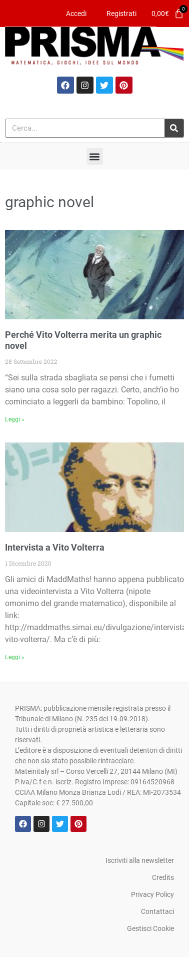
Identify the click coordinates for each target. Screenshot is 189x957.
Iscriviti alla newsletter (140, 860)
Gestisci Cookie (150, 928)
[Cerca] (174, 128)
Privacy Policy (152, 894)
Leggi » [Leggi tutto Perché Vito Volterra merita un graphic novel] (14, 419)
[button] (94, 156)
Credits (163, 877)
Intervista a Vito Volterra (54, 547)
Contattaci (157, 911)
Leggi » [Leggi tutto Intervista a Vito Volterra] (14, 657)
